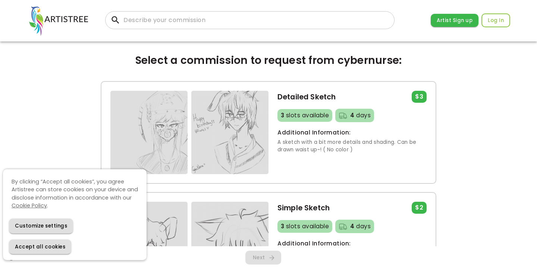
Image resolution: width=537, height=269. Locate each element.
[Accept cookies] (40, 246)
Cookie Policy (29, 205)
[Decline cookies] (41, 226)
